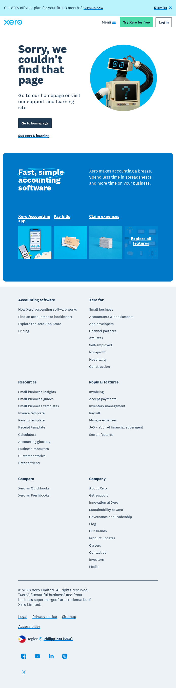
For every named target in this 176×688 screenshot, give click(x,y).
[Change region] (56, 639)
